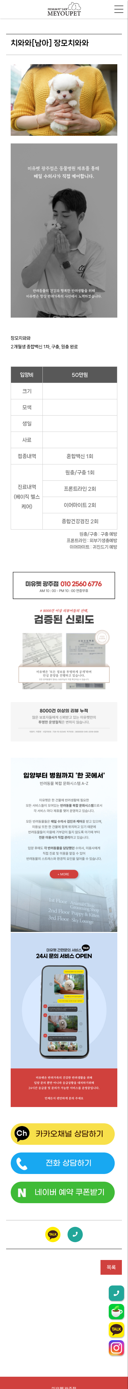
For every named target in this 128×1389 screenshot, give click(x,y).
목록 (111, 1267)
